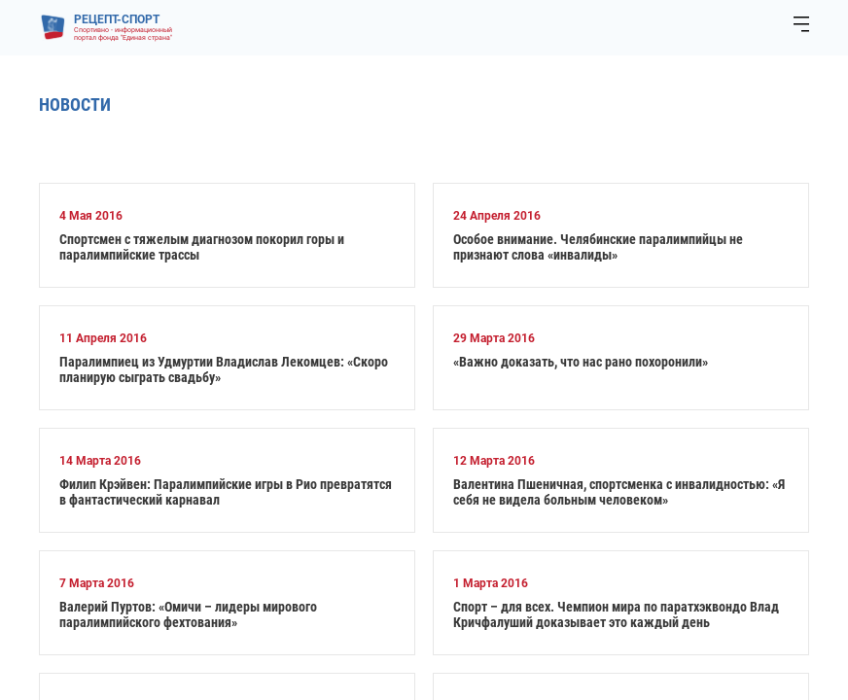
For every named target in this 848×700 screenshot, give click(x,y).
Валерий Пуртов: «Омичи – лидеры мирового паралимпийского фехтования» (188, 614)
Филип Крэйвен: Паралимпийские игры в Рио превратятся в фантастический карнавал (225, 492)
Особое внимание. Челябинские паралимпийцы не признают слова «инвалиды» (598, 246)
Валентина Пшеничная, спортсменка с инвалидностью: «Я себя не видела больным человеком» (619, 492)
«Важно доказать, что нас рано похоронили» (580, 361)
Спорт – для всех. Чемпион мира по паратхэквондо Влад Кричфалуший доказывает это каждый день (616, 614)
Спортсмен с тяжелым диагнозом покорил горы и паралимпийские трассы (201, 246)
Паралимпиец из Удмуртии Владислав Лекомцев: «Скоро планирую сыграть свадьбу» (223, 369)
